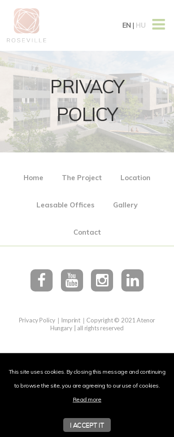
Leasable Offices (65, 204)
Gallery (125, 204)
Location (135, 177)
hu (140, 25)
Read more (87, 399)
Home (33, 177)
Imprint (70, 320)
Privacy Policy (37, 320)
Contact (87, 232)
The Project (82, 177)
